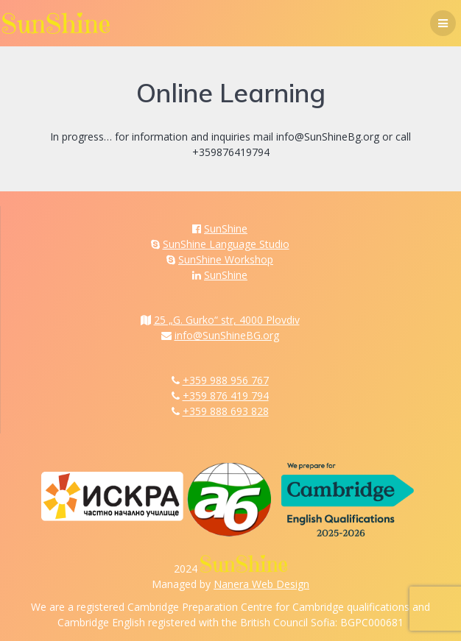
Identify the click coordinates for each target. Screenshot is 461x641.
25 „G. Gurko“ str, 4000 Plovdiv (227, 320)
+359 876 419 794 (226, 396)
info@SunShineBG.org (227, 335)
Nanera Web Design (261, 584)
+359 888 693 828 (226, 411)
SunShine (225, 228)
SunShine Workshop (225, 259)
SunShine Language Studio (226, 244)
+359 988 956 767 (226, 380)
